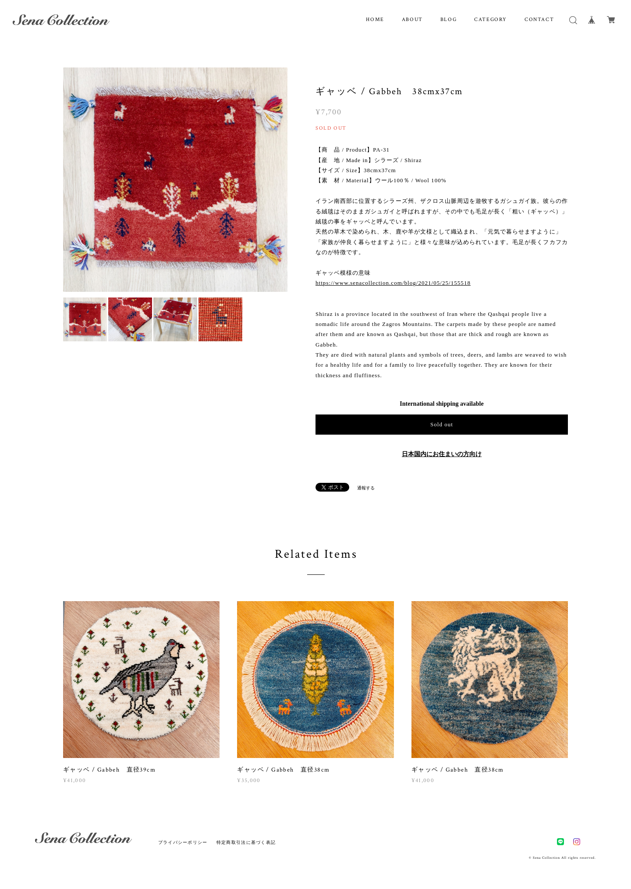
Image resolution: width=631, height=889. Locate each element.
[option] (175, 179)
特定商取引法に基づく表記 (246, 842)
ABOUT (412, 19)
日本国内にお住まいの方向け (442, 454)
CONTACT (539, 19)
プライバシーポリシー (183, 842)
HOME (375, 19)
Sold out (441, 424)
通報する (366, 487)
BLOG (448, 19)
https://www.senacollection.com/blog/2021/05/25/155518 (393, 283)
